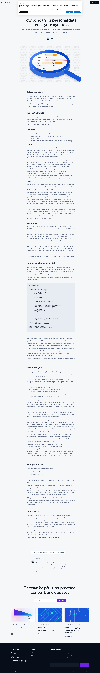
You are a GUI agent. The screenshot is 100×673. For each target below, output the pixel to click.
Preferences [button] (24, 669)
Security (51, 552)
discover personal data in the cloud (59, 169)
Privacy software (42, 552)
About (60, 2)
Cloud (33, 552)
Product (40, 2)
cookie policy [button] (28, 664)
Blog (56, 2)
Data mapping (60, 552)
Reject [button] (69, 669)
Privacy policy (15, 671)
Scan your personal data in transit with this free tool (43, 538)
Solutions (46, 2)
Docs (52, 2)
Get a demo (94, 2)
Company (16, 657)
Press (31, 655)
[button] (80, 660)
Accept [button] (77, 669)
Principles (33, 649)
